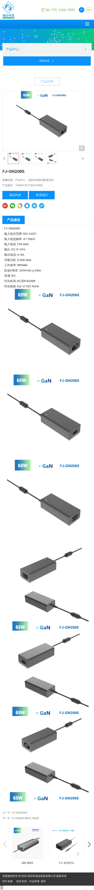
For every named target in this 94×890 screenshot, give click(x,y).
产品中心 (20, 180)
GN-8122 (27, 863)
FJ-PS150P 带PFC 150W (25, 818)
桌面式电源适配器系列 (41, 180)
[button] (89, 844)
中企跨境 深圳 (37, 881)
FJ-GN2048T (20, 812)
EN (88, 10)
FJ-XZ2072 (66, 863)
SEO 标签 (7, 881)
